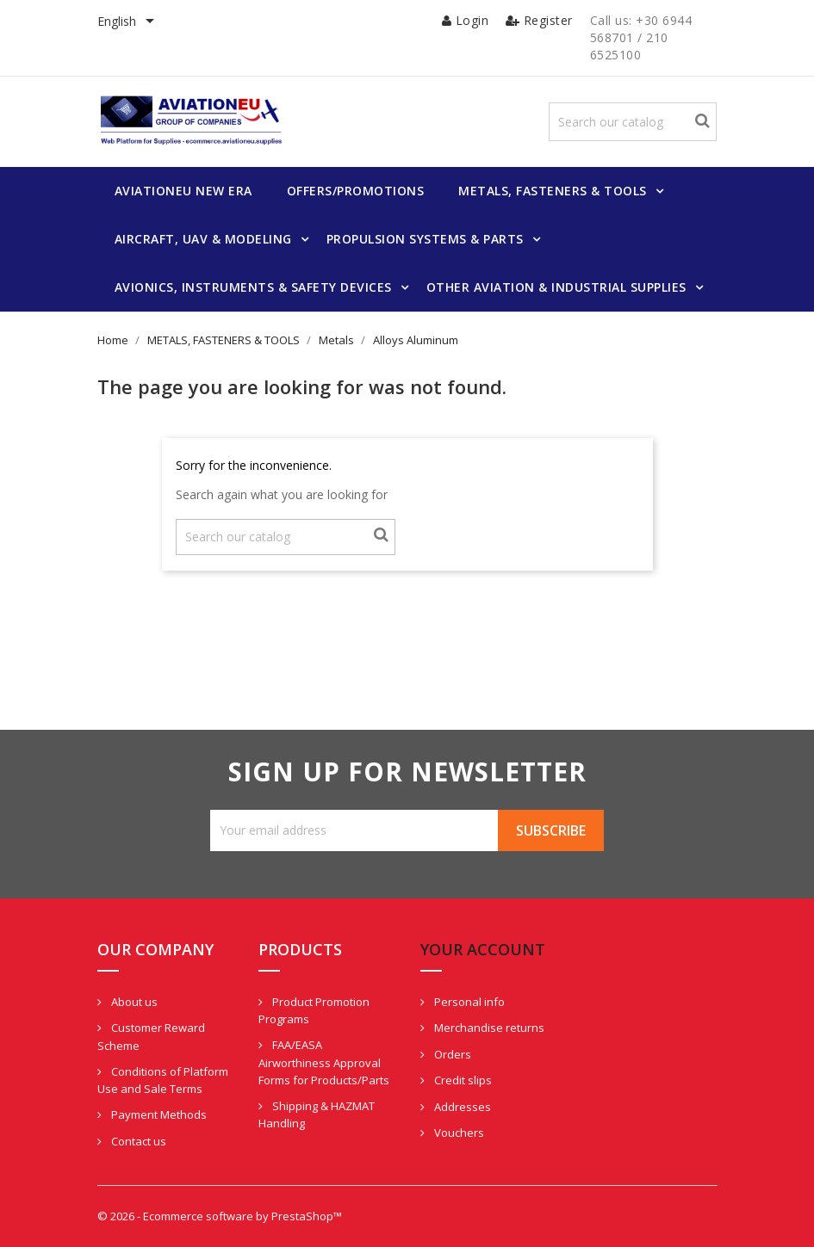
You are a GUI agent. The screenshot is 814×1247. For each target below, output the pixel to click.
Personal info (468, 1001)
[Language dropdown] (128, 22)
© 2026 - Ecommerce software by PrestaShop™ (219, 1216)
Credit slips (462, 1080)
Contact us (137, 1141)
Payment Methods (158, 1114)
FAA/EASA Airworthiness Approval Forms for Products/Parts (323, 1062)
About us (133, 1001)
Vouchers (458, 1132)
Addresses (461, 1106)
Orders (451, 1054)
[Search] (633, 121)
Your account (482, 949)
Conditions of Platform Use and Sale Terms (162, 1080)
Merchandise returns (488, 1027)
